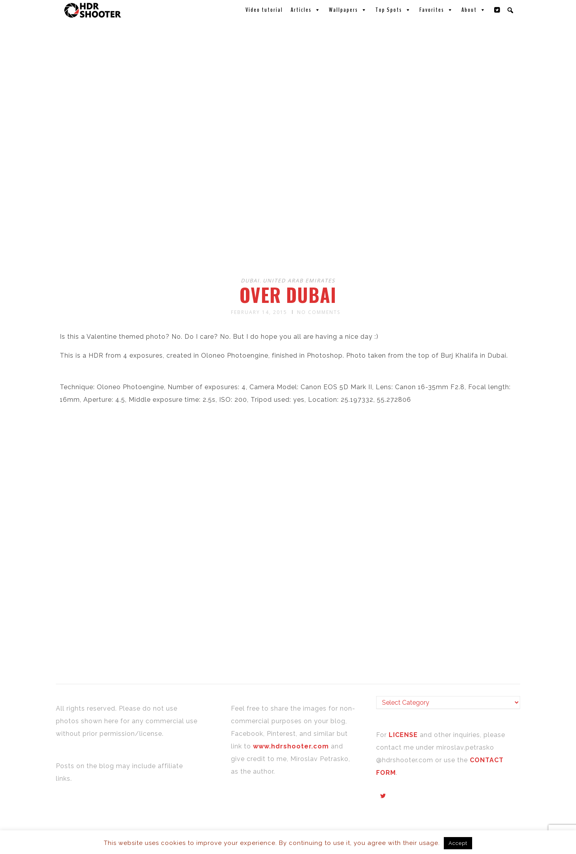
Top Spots (393, 10)
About (474, 10)
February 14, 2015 (259, 312)
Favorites (436, 10)
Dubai (250, 280)
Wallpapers (348, 10)
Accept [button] (458, 843)
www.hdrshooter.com (291, 746)
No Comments (318, 312)
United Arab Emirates (299, 280)
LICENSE (404, 735)
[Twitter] (497, 10)
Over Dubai (288, 294)
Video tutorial (264, 10)
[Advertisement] (289, 208)
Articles (306, 10)
